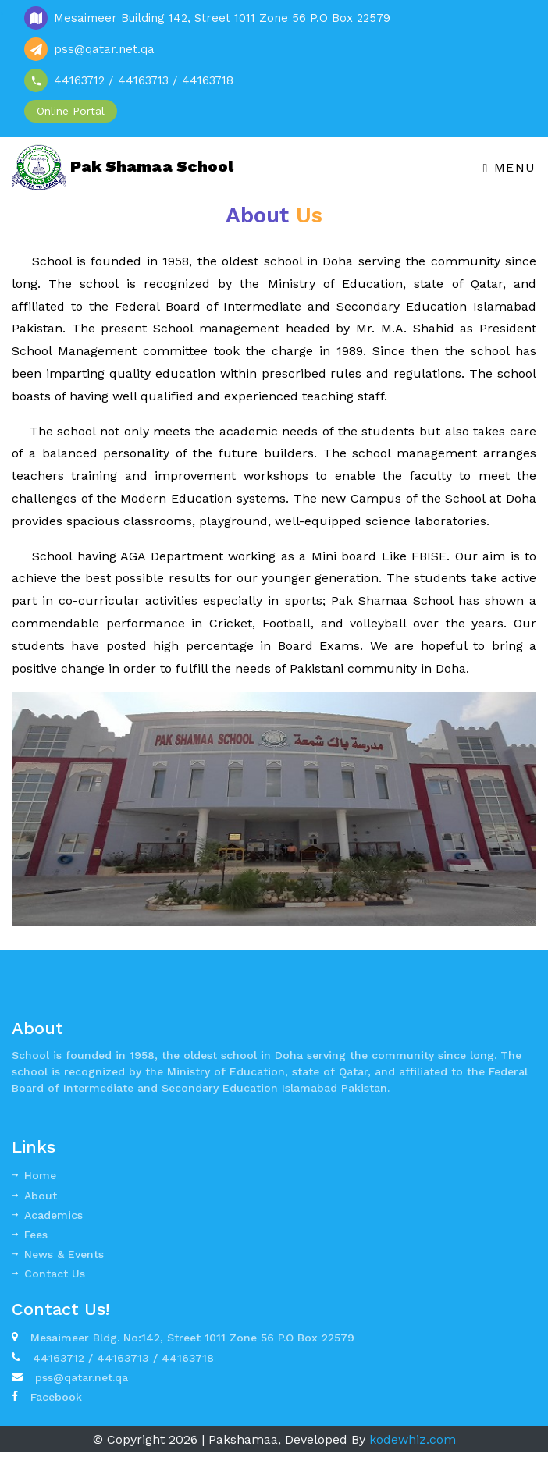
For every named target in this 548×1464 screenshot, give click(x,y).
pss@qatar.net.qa (70, 1377)
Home (34, 1175)
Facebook (47, 1397)
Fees (30, 1234)
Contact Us (48, 1273)
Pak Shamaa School (122, 167)
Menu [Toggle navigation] (509, 167)
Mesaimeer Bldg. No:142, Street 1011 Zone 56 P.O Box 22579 (183, 1337)
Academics (47, 1215)
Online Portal (71, 111)
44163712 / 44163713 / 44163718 (113, 1358)
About (34, 1195)
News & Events (58, 1254)
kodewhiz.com (412, 1439)
